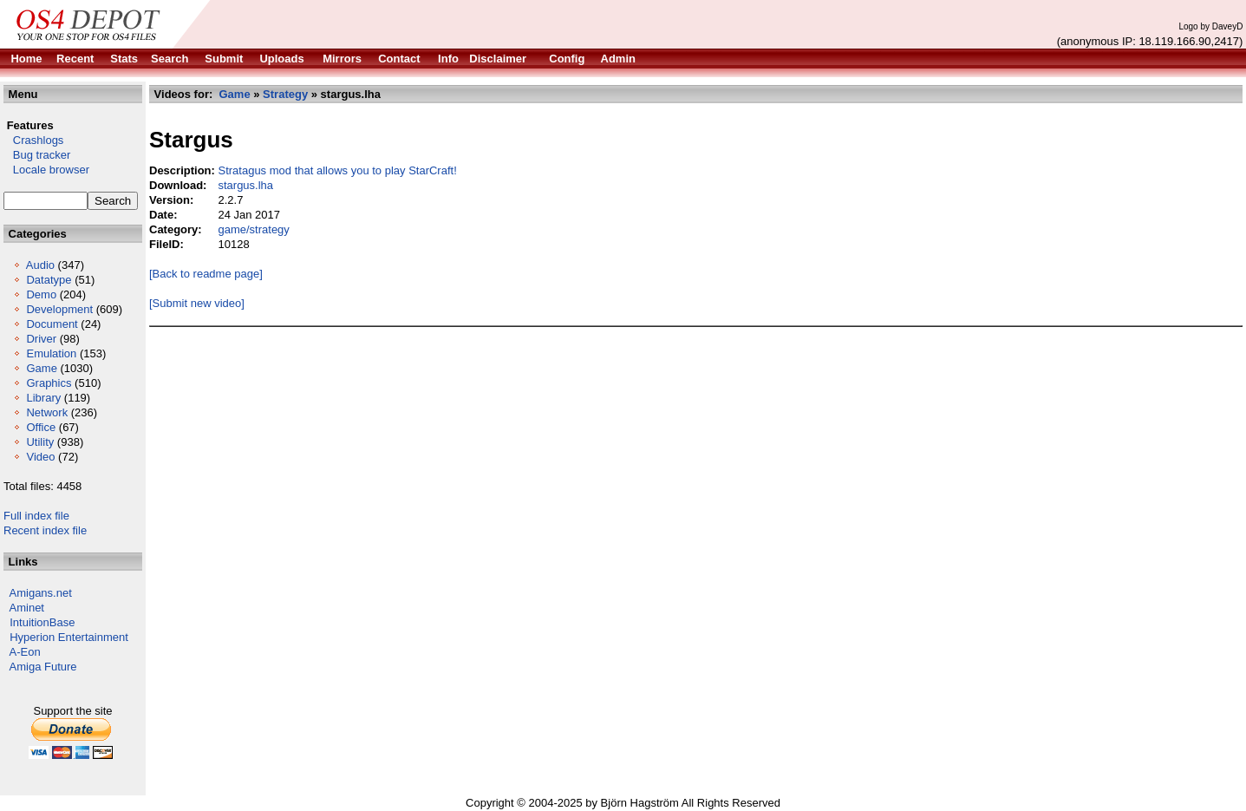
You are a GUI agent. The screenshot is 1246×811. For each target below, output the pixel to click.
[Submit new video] (197, 303)
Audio (40, 264)
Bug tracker (36, 154)
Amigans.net (41, 592)
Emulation (51, 353)
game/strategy (253, 229)
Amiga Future (43, 666)
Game (41, 368)
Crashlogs (33, 140)
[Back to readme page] (206, 273)
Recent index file (45, 530)
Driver (41, 338)
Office (40, 427)
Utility (40, 441)
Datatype (48, 279)
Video (40, 456)
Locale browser (46, 169)
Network (47, 412)
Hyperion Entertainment (69, 637)
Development (59, 309)
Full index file (36, 515)
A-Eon (25, 651)
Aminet (27, 607)
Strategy (285, 94)
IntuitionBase (42, 622)
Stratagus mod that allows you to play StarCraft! (337, 170)
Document (51, 323)
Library (43, 397)
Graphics (48, 382)
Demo (41, 294)
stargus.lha (245, 185)
